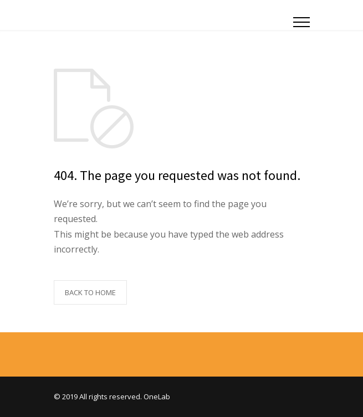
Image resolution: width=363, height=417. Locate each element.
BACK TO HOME (90, 292)
